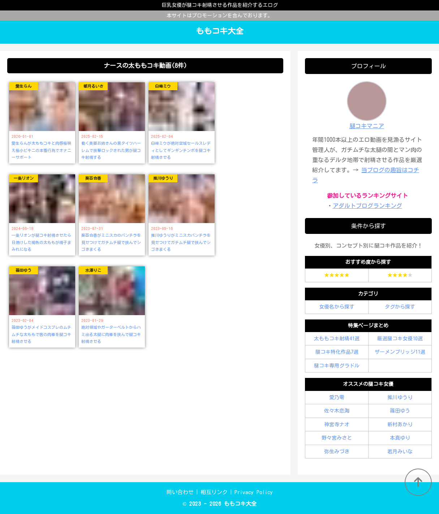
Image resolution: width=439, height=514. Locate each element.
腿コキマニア (366, 126)
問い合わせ (180, 492)
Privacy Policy (253, 492)
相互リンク (214, 492)
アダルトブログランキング (367, 206)
